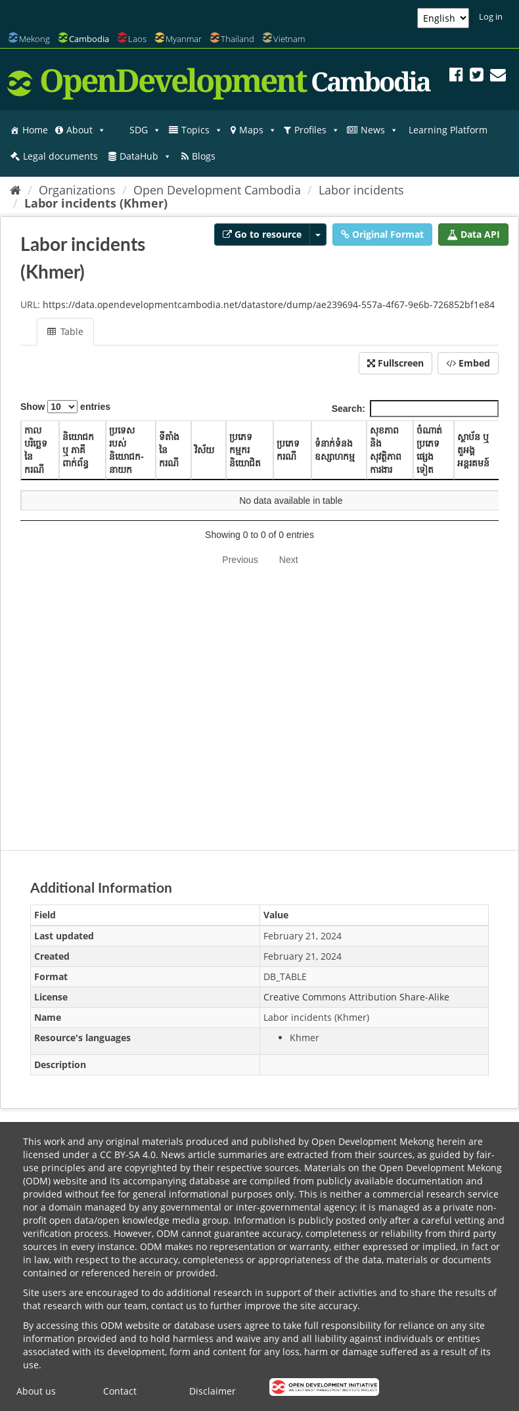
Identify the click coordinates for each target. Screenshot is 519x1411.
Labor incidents (361, 190)
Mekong (34, 39)
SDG (145, 130)
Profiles (317, 130)
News (379, 130)
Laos (137, 39)
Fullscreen (395, 363)
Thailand (237, 39)
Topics (202, 130)
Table (65, 331)
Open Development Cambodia (217, 190)
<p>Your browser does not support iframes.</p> (259, 613)
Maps (258, 130)
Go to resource (262, 234)
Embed (468, 363)
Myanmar (184, 39)
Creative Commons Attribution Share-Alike (356, 997)
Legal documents (60, 156)
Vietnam (289, 39)
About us (36, 1391)
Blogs (203, 156)
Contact (120, 1391)
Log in (491, 16)
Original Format (382, 234)
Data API (473, 234)
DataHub (145, 156)
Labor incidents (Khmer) (96, 203)
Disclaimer (212, 1391)
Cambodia (89, 39)
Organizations (77, 190)
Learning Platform (448, 129)
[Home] (15, 190)
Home (35, 129)
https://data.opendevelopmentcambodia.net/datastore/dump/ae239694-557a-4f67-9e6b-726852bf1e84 (269, 304)
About (86, 130)
